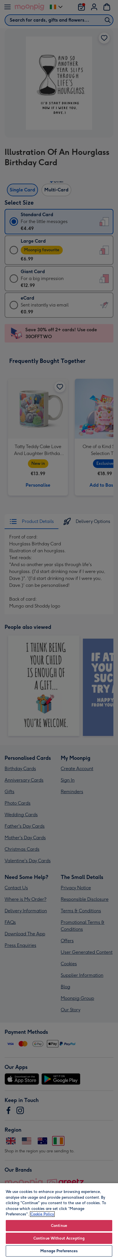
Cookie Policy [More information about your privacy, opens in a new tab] (42, 1214)
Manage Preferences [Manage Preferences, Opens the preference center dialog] (58, 1251)
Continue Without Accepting (59, 1238)
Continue (59, 1225)
